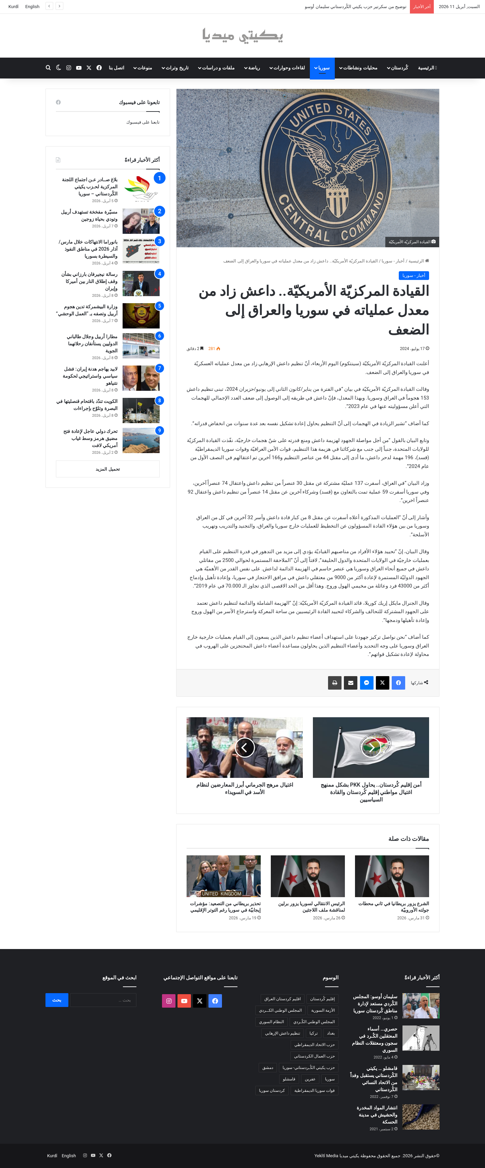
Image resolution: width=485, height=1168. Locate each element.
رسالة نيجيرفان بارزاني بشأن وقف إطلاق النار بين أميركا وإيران (89, 281)
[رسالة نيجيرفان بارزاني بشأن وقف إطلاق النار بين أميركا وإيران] (141, 283)
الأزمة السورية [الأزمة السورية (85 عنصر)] (323, 1010)
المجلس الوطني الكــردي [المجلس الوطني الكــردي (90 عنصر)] (280, 1010)
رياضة (254, 67)
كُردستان (399, 67)
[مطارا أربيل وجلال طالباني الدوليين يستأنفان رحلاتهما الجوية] (141, 345)
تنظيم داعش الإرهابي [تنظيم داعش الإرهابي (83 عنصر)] (282, 1033)
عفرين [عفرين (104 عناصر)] (310, 1079)
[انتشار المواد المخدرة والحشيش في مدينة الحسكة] (421, 1117)
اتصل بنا (116, 67)
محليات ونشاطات (360, 67)
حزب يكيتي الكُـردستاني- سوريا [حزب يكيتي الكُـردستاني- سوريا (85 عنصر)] (309, 1067)
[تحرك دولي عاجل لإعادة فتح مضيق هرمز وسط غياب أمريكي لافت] (141, 440)
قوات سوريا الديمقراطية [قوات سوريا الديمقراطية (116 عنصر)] (314, 1090)
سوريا (324, 67)
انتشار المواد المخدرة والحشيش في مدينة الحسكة (377, 1115)
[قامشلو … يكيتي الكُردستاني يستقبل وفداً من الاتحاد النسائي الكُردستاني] (421, 1077)
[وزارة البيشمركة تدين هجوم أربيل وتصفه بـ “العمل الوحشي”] (141, 315)
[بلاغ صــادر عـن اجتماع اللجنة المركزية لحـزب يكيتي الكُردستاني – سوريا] (141, 188)
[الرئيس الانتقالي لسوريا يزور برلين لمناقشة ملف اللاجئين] (308, 876)
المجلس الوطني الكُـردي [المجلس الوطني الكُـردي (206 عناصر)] (314, 1021)
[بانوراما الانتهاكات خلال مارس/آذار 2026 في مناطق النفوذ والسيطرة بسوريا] (141, 251)
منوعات (144, 67)
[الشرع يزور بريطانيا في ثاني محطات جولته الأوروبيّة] (392, 876)
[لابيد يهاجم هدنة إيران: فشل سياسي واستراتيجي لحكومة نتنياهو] (141, 378)
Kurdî (13, 6)
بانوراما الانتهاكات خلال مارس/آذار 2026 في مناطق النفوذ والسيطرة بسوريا (88, 249)
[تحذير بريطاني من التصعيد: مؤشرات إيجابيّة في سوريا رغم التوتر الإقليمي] (224, 876)
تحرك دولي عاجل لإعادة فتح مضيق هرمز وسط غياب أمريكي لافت (90, 438)
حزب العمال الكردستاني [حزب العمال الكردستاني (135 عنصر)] (314, 1056)
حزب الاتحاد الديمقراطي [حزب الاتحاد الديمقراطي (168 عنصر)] (314, 1044)
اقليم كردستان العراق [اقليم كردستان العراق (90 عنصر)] (282, 999)
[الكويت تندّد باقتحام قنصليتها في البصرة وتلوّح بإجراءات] (141, 410)
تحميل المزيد (108, 469)
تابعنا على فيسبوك (143, 122)
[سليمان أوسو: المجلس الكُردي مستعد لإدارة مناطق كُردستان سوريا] (421, 1005)
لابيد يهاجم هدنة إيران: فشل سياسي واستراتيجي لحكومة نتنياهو (90, 376)
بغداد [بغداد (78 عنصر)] (331, 1033)
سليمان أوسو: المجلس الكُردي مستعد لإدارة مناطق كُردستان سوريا (375, 1003)
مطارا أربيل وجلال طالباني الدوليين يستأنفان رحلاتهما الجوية (92, 343)
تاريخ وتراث (177, 67)
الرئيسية (427, 67)
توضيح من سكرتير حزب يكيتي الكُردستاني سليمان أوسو (356, 6)
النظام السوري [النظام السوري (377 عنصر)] (271, 1021)
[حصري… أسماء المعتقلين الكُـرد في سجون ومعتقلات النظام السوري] (421, 1038)
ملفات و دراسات (218, 67)
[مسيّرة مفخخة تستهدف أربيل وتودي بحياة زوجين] (141, 221)
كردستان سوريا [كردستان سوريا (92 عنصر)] (272, 1090)
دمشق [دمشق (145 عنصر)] (267, 1067)
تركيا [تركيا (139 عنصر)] (314, 1033)
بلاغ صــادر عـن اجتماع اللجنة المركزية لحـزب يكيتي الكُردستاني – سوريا (90, 186)
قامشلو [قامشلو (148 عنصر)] (289, 1079)
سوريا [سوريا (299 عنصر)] (330, 1079)
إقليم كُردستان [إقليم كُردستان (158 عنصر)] (322, 999)
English (32, 6)
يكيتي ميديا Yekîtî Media (337, 1155)
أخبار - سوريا (393, 260)
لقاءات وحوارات (289, 67)
